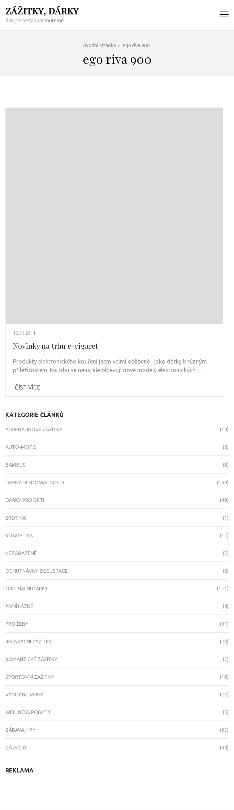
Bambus (15, 465)
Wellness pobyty (28, 712)
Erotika (15, 518)
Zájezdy (16, 747)
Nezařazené (21, 553)
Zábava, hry (20, 730)
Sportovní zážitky (29, 677)
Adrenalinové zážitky (33, 429)
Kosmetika (19, 535)
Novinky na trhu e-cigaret (55, 346)
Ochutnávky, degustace (36, 571)
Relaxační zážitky (28, 641)
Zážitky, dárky (42, 11)
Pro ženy (17, 624)
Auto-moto (20, 447)
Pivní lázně (19, 606)
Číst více (27, 387)
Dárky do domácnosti (34, 482)
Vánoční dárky (24, 694)
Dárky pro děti (24, 500)
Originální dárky (26, 588)
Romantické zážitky (31, 659)
